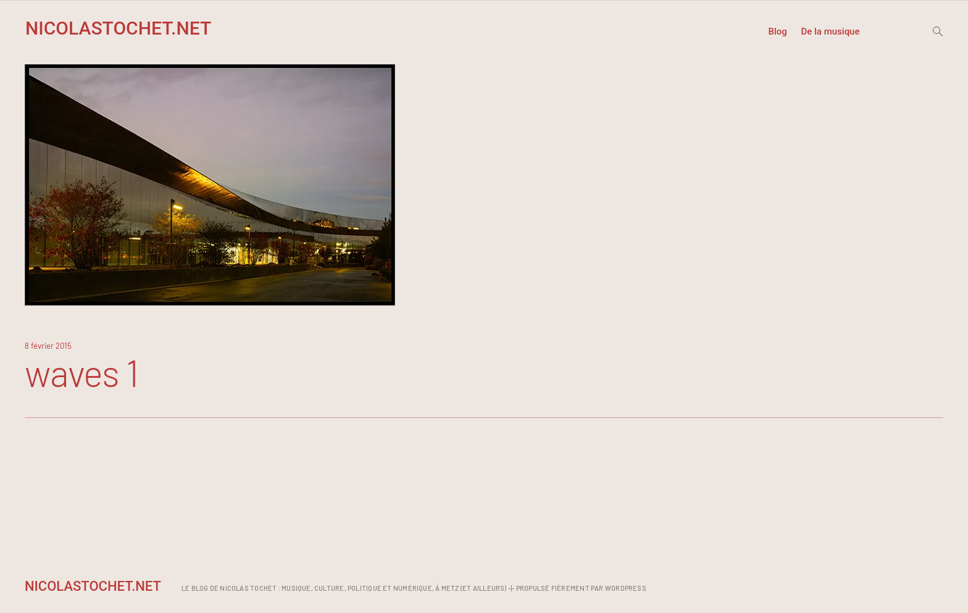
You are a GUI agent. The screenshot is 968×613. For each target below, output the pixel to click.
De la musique (830, 32)
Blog (777, 32)
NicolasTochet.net (118, 28)
